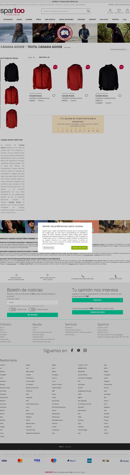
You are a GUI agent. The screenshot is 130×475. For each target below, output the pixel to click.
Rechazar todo (48, 248)
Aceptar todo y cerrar (79, 248)
